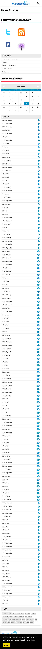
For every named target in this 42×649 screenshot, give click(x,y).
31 (38, 274)
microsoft (28, 619)
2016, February (6, 234)
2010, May (5, 446)
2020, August (6, 204)
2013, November (7, 305)
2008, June (5, 523)
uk (10, 613)
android (33, 613)
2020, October (6, 197)
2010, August (6, 436)
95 (38, 338)
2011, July (5, 399)
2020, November (7, 194)
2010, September (7, 432)
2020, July (5, 207)
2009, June (5, 483)
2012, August (6, 355)
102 (38, 348)
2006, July (5, 600)
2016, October (6, 224)
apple (22, 613)
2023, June (5, 137)
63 (38, 291)
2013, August (6, 315)
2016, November (7, 221)
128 (38, 442)
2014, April (5, 288)
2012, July (5, 358)
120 (38, 402)
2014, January (6, 298)
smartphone (28, 616)
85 (38, 298)
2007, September (7, 553)
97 (38, 335)
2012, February (6, 375)
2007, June (5, 563)
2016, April (5, 231)
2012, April (5, 368)
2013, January (6, 338)
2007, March (6, 573)
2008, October (6, 510)
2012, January (6, 379)
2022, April (5, 150)
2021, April (5, 184)
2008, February (6, 536)
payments (5, 616)
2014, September (7, 271)
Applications (5, 72)
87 (38, 345)
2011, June (5, 402)
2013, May (5, 325)
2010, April (5, 449)
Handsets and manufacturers (10, 59)
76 (38, 311)
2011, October (6, 389)
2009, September (7, 473)
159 (38, 479)
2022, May (5, 147)
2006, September (7, 593)
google (16, 616)
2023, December (7, 123)
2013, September (7, 311)
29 (38, 499)
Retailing (4, 62)
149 (38, 469)
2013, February (6, 335)
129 (38, 379)
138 (38, 415)
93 (38, 476)
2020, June (5, 211)
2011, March (6, 412)
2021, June (5, 177)
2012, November (7, 345)
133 (38, 365)
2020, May (5, 214)
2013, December (7, 301)
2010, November (7, 426)
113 (38, 375)
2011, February (6, 415)
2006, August (6, 597)
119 (38, 392)
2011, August (6, 395)
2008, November (7, 506)
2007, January (6, 580)
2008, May (5, 526)
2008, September (7, 513)
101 (38, 412)
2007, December (7, 543)
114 (38, 446)
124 (38, 399)
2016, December (7, 217)
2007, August (6, 556)
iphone (5, 622)
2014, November (7, 264)
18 (38, 254)
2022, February (6, 157)
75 (38, 318)
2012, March (6, 372)
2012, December (7, 342)
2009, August (6, 476)
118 (38, 422)
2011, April (5, 409)
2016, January (6, 237)
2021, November (7, 167)
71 (38, 308)
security (18, 619)
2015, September (7, 248)
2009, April (5, 489)
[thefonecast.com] (21, 3)
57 (38, 315)
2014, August (6, 274)
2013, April (5, 328)
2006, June (5, 604)
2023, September (7, 133)
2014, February (6, 295)
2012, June (5, 362)
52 (38, 284)
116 (38, 419)
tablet (12, 622)
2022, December (7, 140)
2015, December (7, 241)
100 (38, 368)
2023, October (6, 130)
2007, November (7, 546)
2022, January (6, 160)
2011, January (6, 419)
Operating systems (7, 68)
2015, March (6, 251)
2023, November (7, 127)
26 (38, 258)
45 (38, 264)
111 (38, 436)
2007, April (5, 570)
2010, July (5, 439)
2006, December (7, 583)
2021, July (5, 174)
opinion (5, 613)
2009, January (6, 499)
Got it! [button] (6, 645)
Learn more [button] (31, 640)
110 (38, 372)
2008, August (6, 516)
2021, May (5, 180)
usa (9, 622)
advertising (19, 622)
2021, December (7, 164)
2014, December (7, 261)
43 (38, 278)
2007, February (6, 577)
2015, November (7, 244)
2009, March (6, 493)
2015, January (6, 258)
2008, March (6, 533)
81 (38, 342)
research (27, 613)
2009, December (7, 463)
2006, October (6, 590)
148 (38, 473)
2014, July (5, 278)
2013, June (5, 321)
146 (38, 466)
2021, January (6, 187)
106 (38, 382)
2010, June (5, 442)
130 (38, 389)
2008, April (5, 530)
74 (38, 328)
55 (38, 288)
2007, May (5, 567)
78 (38, 295)
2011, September (7, 392)
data (24, 622)
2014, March (6, 291)
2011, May (5, 405)
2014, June (5, 281)
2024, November (7, 120)
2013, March (6, 332)
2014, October (6, 268)
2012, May (5, 365)
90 (38, 395)
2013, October (6, 308)
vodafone (12, 619)
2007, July (5, 560)
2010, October (6, 429)
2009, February (6, 496)
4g (36, 619)
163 (38, 493)
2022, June (5, 143)
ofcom (32, 622)
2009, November (7, 466)
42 (38, 271)
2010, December (7, 422)
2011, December (7, 382)
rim (28, 622)
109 (38, 385)
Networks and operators (8, 65)
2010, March (6, 452)
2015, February (6, 254)
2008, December (7, 503)
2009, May (5, 486)
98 (38, 352)
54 (38, 268)
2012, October (6, 348)
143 (38, 459)
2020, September (7, 200)
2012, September (7, 352)
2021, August (6, 170)
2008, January (6, 540)
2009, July (5, 479)
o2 (33, 619)
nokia (11, 616)
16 (38, 251)
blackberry (5, 619)
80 (38, 362)
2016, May (5, 227)
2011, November (7, 385)
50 (38, 281)
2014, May (5, 284)
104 (38, 452)
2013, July (5, 318)
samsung (21, 616)
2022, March (6, 153)
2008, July (5, 520)
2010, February (6, 456)
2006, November (7, 587)
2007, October (6, 550)
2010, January (6, 459)
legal (23, 619)
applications (16, 613)
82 (38, 409)
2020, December (7, 190)
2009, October (6, 469)
